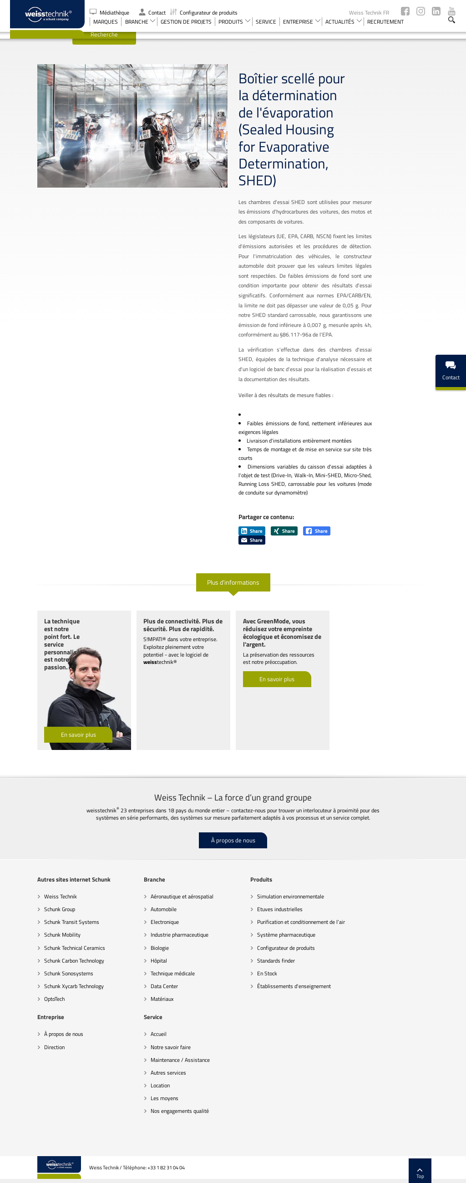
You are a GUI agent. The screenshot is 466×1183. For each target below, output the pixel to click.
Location (26, 1066)
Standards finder (249, 942)
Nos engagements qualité (46, 1092)
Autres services (34, 1054)
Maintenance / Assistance (46, 1041)
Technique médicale (145, 954)
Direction (346, 890)
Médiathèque (110, 12)
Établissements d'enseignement (267, 968)
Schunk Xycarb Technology (46, 968)
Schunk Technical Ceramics (47, 929)
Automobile (136, 890)
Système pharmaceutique (259, 916)
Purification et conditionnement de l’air (274, 903)
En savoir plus (51, 716)
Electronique (137, 903)
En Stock (240, 954)
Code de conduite (134, 1171)
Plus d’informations (233, 563)
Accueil (25, 1015)
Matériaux (134, 980)
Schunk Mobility (35, 916)
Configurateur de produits (204, 12)
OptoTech (27, 980)
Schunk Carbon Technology (47, 942)
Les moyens (31, 1080)
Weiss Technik (33, 877)
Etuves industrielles (252, 890)
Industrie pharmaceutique (152, 916)
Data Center (137, 968)
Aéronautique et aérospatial (154, 877)
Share (252, 512)
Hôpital (131, 942)
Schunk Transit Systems (44, 903)
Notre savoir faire (37, 1028)
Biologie (132, 929)
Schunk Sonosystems (41, 954)
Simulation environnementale (263, 877)
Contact (152, 12)
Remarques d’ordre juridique (298, 1171)
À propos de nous (233, 821)
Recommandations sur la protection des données (210, 1171)
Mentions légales (409, 1171)
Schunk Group (32, 890)
